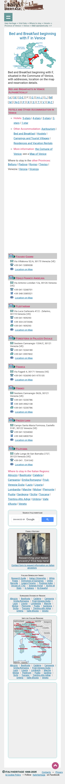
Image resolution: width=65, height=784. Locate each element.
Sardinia (47, 673)
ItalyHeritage (39, 775)
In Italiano (29, 588)
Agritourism (48, 128)
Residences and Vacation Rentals (33, 143)
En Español (42, 588)
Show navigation (8, 17)
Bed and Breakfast (24, 133)
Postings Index (46, 583)
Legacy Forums (28, 583)
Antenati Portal (36, 585)
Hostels (41, 133)
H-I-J (39, 97)
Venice (26, 25)
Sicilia (33, 494)
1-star (24, 123)
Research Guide (18, 578)
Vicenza (34, 169)
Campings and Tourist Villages (31, 138)
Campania (14, 479)
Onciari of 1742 (18, 585)
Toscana (44, 494)
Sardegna (22, 494)
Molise (37, 489)
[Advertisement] (32, 208)
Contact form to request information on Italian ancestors (32, 566)
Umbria (36, 499)
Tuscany (25, 675)
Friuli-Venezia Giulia (41, 601)
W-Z (50, 102)
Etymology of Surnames (32, 581)
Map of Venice (38, 153)
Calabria (38, 475)
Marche (27, 489)
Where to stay (35, 23)
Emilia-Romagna (31, 479)
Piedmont (26, 673)
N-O (17, 102)
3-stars (47, 118)
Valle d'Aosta (32, 611)
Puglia (11, 494)
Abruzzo (13, 475)
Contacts (46, 772)
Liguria (39, 484)
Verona (23, 169)
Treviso (43, 164)
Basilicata (25, 475)
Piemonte (48, 489)
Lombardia (14, 489)
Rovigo (33, 164)
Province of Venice (13, 25)
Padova (23, 164)
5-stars (27, 118)
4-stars (37, 118)
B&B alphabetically (40, 25)
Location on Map (24, 269)
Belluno (12, 164)
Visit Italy (23, 23)
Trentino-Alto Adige (19, 499)
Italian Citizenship (37, 578)
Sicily (15, 675)
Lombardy (35, 670)
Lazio (29, 484)
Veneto (47, 23)
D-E (21, 97)
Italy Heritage (10, 23)
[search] (25, 519)
